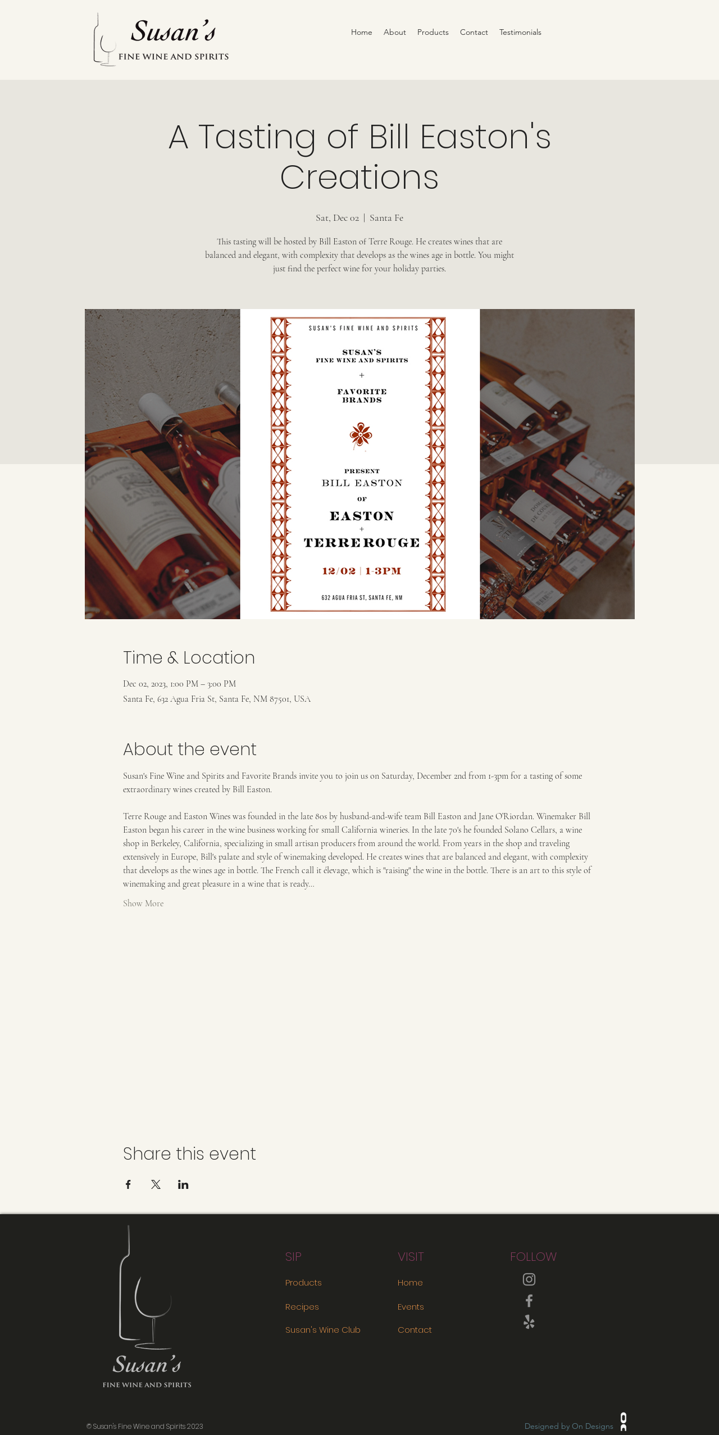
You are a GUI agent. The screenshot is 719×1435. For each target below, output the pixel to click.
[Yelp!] (529, 1322)
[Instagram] (529, 1279)
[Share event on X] (156, 1184)
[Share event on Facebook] (128, 1184)
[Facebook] (529, 1300)
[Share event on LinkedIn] (183, 1184)
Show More (143, 903)
